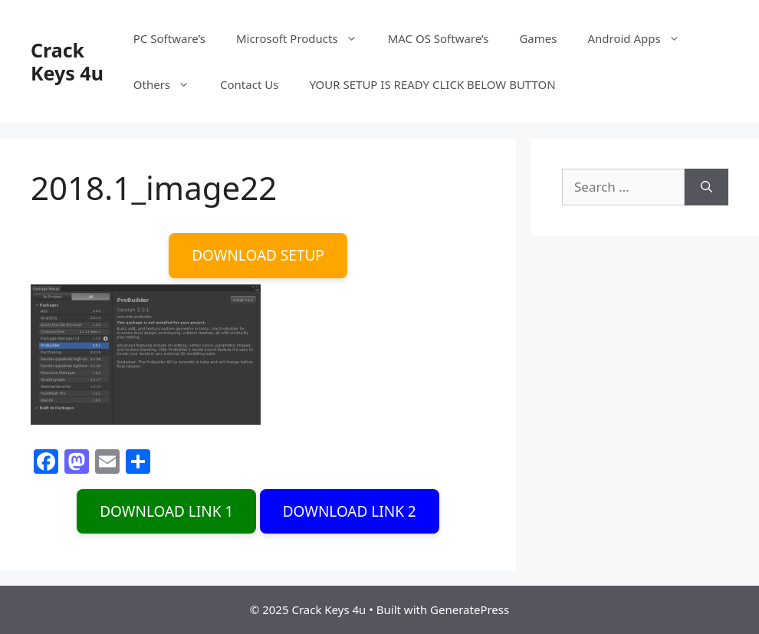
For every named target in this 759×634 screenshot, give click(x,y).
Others (169, 84)
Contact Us (249, 84)
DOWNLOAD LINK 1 (166, 511)
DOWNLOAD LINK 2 (349, 511)
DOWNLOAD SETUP (258, 255)
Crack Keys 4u (67, 61)
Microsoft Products (304, 38)
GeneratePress (469, 609)
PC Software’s (169, 38)
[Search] (706, 187)
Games (538, 38)
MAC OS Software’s (438, 38)
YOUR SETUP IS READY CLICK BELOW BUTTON (432, 84)
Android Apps (641, 38)
